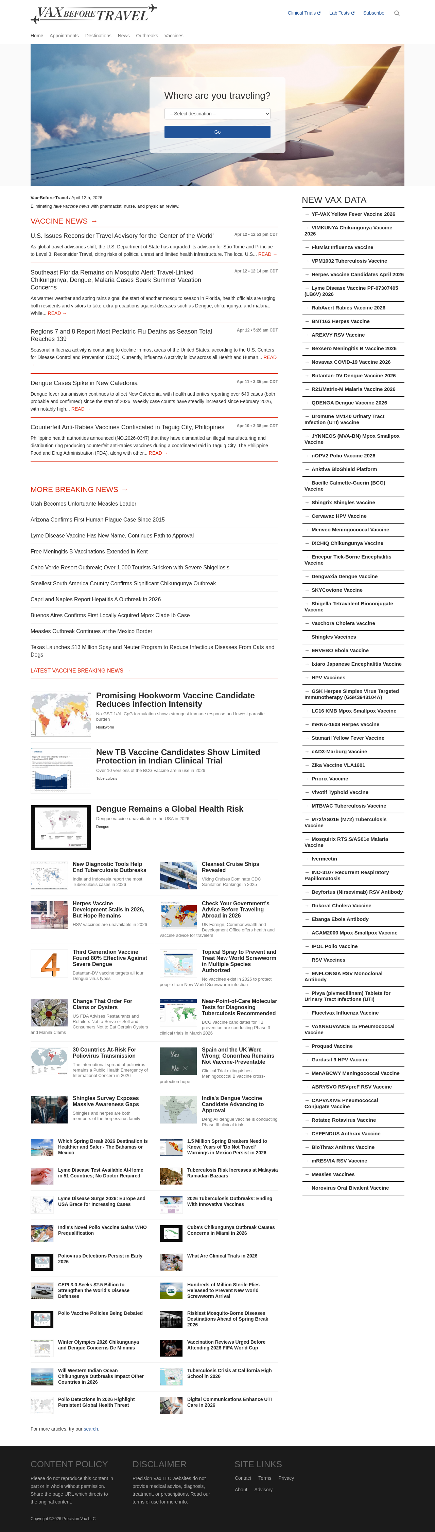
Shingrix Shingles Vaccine (343, 502)
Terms (264, 1478)
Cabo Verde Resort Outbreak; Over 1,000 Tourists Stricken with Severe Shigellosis (130, 567)
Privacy (286, 1478)
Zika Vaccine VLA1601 (338, 765)
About (241, 1489)
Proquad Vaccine (332, 1046)
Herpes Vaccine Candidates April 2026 (358, 274)
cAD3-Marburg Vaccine (339, 751)
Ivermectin (324, 859)
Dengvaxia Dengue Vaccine (345, 576)
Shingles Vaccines (334, 637)
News (124, 35)
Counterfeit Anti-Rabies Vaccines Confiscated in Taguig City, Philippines (127, 427)
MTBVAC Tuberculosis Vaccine (349, 806)
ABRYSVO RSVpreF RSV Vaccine (352, 1087)
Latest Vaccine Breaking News (77, 671)
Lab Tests (339, 13)
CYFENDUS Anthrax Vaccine (346, 1133)
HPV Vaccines (328, 677)
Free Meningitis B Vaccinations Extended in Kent (89, 551)
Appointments (64, 35)
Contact (243, 1478)
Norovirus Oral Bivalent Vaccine (350, 1188)
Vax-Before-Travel (102, 14)
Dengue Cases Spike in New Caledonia (84, 383)
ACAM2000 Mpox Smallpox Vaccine (355, 932)
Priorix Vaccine (330, 778)
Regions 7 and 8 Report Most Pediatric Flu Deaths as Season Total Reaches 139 (121, 335)
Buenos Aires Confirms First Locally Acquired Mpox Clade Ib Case (110, 615)
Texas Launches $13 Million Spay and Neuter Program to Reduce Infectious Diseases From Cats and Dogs (153, 651)
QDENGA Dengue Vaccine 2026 (349, 402)
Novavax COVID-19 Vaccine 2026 (351, 362)
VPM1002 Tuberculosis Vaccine (349, 261)
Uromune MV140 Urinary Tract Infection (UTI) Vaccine (344, 419)
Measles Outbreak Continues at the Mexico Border (91, 631)
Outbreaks (147, 35)
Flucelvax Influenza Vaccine (345, 1013)
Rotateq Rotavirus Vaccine (344, 1120)
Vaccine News (59, 221)
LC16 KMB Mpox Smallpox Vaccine (354, 711)
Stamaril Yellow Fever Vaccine (348, 738)
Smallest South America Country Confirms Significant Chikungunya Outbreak (123, 583)
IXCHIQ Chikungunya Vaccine (347, 543)
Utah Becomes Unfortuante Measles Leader (83, 504)
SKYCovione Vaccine (337, 590)
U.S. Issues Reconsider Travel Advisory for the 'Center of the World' (122, 235)
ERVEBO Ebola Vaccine (340, 650)
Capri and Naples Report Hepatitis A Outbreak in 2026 (96, 599)
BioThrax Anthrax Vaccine (343, 1147)
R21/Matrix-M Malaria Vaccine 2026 (354, 389)
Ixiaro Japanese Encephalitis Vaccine (357, 664)
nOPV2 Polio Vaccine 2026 (344, 455)
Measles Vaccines (333, 1174)
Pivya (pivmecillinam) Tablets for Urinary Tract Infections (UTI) (347, 996)
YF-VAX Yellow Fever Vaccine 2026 (353, 214)
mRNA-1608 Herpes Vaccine (345, 724)
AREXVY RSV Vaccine (338, 335)
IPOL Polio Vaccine (335, 946)
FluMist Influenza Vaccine (342, 247)
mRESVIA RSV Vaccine (339, 1161)
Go (217, 132)
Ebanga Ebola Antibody (340, 919)
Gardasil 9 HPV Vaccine (340, 1059)
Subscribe (373, 13)
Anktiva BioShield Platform (344, 469)
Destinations (98, 35)
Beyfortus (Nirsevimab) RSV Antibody (357, 892)
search (91, 1429)
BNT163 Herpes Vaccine (341, 321)
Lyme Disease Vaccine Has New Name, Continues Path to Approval (112, 535)
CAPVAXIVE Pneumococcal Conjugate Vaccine (341, 1103)
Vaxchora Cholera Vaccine (343, 623)
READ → (267, 254)
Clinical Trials (302, 13)
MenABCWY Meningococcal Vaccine (356, 1073)
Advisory (264, 1489)
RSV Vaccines (328, 960)
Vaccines (174, 35)
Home (37, 35)
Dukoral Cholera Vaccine (341, 905)
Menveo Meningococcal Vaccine (350, 529)
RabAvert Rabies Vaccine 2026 (348, 307)
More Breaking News (74, 489)
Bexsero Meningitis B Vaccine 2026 (354, 348)
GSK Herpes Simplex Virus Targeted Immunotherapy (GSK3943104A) (351, 694)
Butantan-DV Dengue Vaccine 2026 (354, 375)
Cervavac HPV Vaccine (339, 516)
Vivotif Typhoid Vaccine (340, 792)
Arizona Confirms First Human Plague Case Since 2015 (98, 520)
